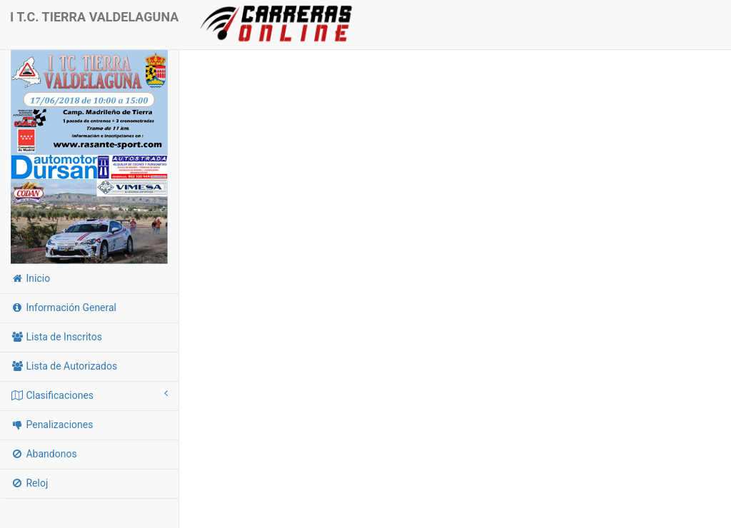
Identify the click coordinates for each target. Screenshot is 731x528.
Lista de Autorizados (64, 366)
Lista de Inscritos (56, 336)
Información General (63, 307)
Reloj (29, 483)
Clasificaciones (89, 394)
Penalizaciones (52, 424)
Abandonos (44, 454)
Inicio (30, 278)
